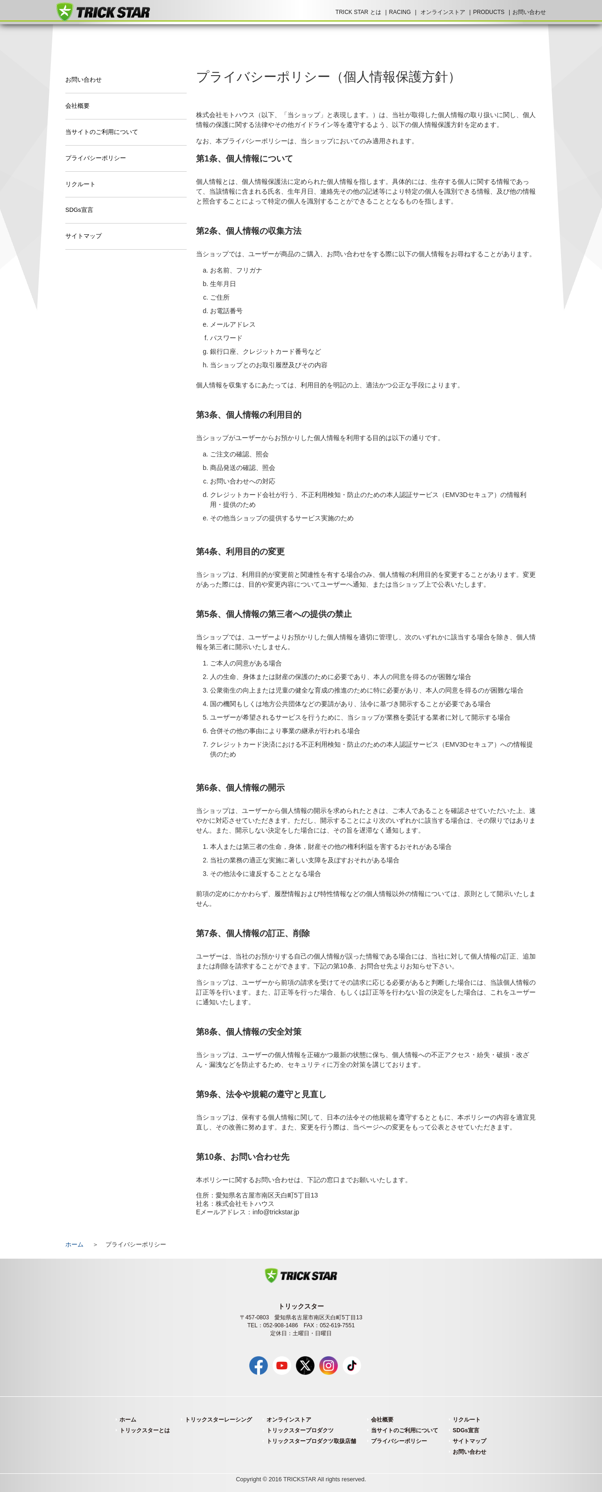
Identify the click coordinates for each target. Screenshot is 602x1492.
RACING (400, 12)
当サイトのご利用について (101, 132)
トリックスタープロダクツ (300, 1430)
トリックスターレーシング (218, 1419)
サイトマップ (83, 236)
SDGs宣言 (79, 210)
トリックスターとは (144, 1430)
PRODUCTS (488, 12)
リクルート (80, 184)
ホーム (74, 1244)
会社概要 (77, 106)
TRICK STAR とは (358, 12)
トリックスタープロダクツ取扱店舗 (311, 1441)
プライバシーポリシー (95, 158)
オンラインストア (442, 12)
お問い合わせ (529, 12)
